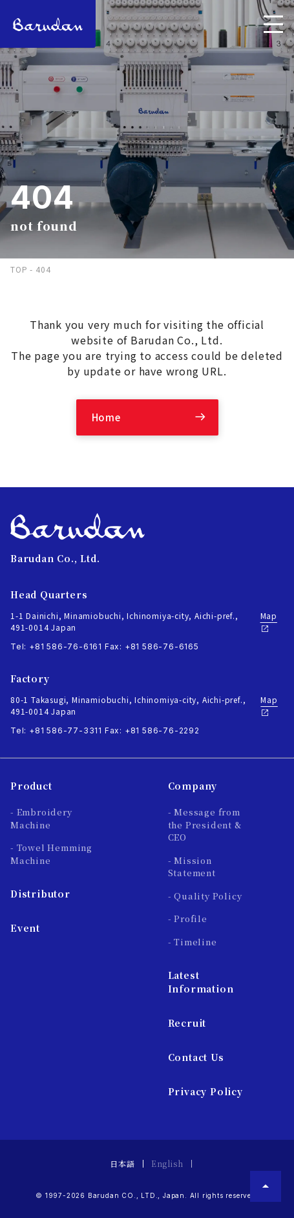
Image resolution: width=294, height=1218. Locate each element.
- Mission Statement (192, 866)
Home (106, 417)
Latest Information (201, 982)
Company (193, 785)
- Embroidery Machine (41, 818)
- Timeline (192, 942)
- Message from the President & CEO (205, 824)
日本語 (122, 1163)
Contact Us (196, 1057)
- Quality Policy (205, 896)
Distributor (40, 893)
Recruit (187, 1022)
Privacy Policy (205, 1091)
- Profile (187, 918)
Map (268, 621)
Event (25, 927)
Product (31, 785)
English (167, 1163)
